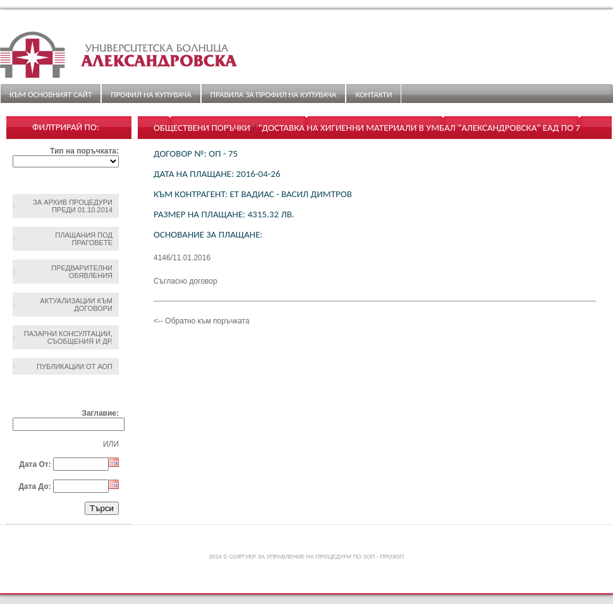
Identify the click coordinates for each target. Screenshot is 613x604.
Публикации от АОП (74, 366)
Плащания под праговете (83, 238)
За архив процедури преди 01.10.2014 (72, 206)
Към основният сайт (50, 94)
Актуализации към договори (76, 304)
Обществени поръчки (202, 127)
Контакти (373, 94)
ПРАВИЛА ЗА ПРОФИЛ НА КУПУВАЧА (273, 94)
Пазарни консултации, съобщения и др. (68, 337)
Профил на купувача (151, 94)
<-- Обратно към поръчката (202, 321)
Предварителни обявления (81, 271)
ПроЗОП (392, 556)
